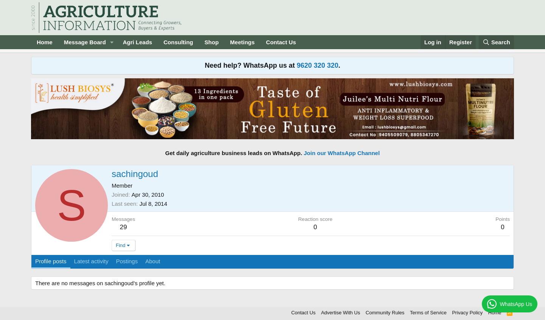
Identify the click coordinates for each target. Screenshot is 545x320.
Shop (211, 42)
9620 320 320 (317, 65)
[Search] (496, 42)
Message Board (85, 42)
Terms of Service (428, 312)
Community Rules (385, 312)
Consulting (178, 42)
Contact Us (281, 42)
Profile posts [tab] (51, 261)
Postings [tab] (127, 261)
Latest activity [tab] (91, 261)
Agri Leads (137, 42)
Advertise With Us (340, 312)
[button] (111, 42)
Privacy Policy (467, 312)
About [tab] (152, 261)
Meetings (242, 42)
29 (123, 227)
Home (45, 42)
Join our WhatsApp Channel (342, 153)
